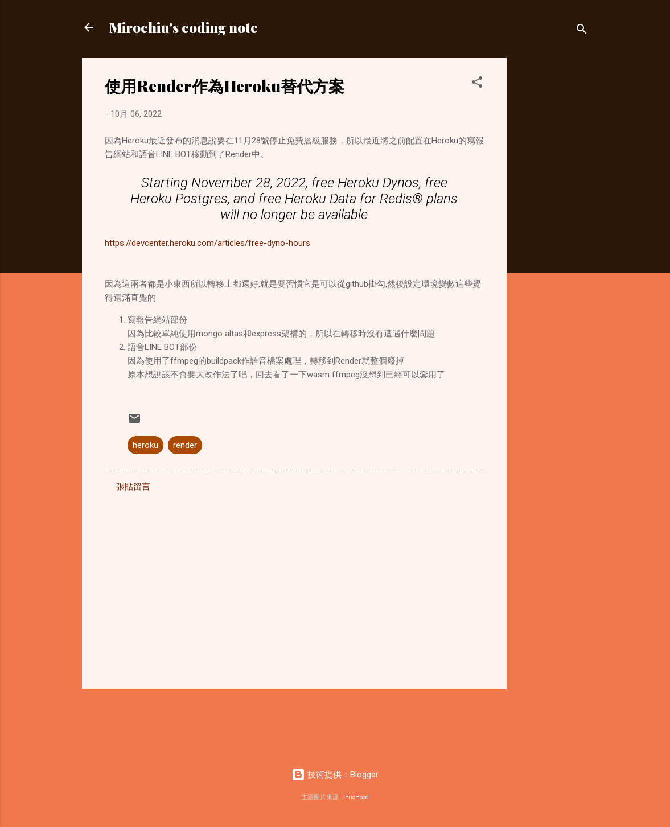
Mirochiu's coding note (183, 27)
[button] (477, 84)
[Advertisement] (552, 229)
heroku (145, 445)
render (185, 445)
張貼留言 (133, 487)
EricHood (357, 797)
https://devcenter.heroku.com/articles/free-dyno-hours (207, 243)
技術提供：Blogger (335, 775)
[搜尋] (582, 31)
